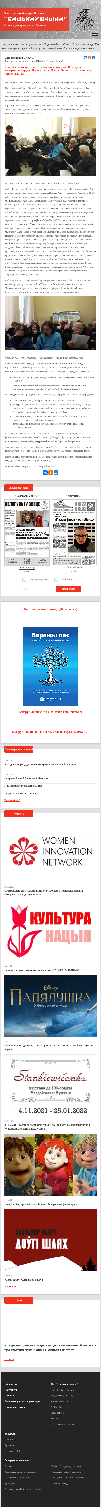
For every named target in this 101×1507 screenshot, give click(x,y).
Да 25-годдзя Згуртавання (63, 1424)
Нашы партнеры (15, 1407)
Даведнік (9, 1439)
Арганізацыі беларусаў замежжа (20, 1472)
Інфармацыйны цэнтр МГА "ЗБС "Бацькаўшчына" (39, 61)
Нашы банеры (57, 1412)
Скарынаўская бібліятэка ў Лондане (26, 778)
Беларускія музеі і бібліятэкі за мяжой (23, 1489)
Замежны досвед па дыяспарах (23, 1401)
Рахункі (54, 1418)
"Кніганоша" (68, 579)
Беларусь (10, 1433)
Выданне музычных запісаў (21, 793)
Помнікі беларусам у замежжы (66, 1466)
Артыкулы (10, 1445)
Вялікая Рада (57, 1407)
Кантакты (11, 1389)
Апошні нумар (27, 567)
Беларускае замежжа (17, 1460)
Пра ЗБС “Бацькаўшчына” (63, 1390)
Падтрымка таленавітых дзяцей (23, 785)
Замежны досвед (60, 1483)
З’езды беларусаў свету (62, 1395)
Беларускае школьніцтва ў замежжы (69, 1477)
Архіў (27, 571)
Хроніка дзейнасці (59, 1401)
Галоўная (5, 44)
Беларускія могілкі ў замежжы (66, 1472)
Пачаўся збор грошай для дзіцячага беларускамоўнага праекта (42, 1204)
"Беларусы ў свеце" (39, 579)
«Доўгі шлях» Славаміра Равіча (23, 1279)
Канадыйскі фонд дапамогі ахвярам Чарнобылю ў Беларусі (40, 764)
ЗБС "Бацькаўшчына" (64, 1384)
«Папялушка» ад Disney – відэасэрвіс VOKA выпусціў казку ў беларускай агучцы (48, 1047)
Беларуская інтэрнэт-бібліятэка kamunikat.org (50, 712)
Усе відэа (9, 1359)
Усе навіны (10, 1286)
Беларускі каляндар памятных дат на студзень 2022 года (50, 731)
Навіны (9, 1395)
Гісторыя (9, 1466)
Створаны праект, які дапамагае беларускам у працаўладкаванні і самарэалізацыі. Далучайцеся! (44, 892)
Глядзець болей (12, 800)
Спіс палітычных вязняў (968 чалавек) (50, 609)
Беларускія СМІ (12, 1451)
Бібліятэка (11, 1384)
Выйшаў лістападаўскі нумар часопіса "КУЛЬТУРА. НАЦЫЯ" (42, 970)
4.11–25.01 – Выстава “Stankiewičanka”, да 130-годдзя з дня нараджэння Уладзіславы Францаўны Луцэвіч (47, 1126)
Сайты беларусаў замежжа (17, 1477)
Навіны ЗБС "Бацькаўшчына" (27, 44)
